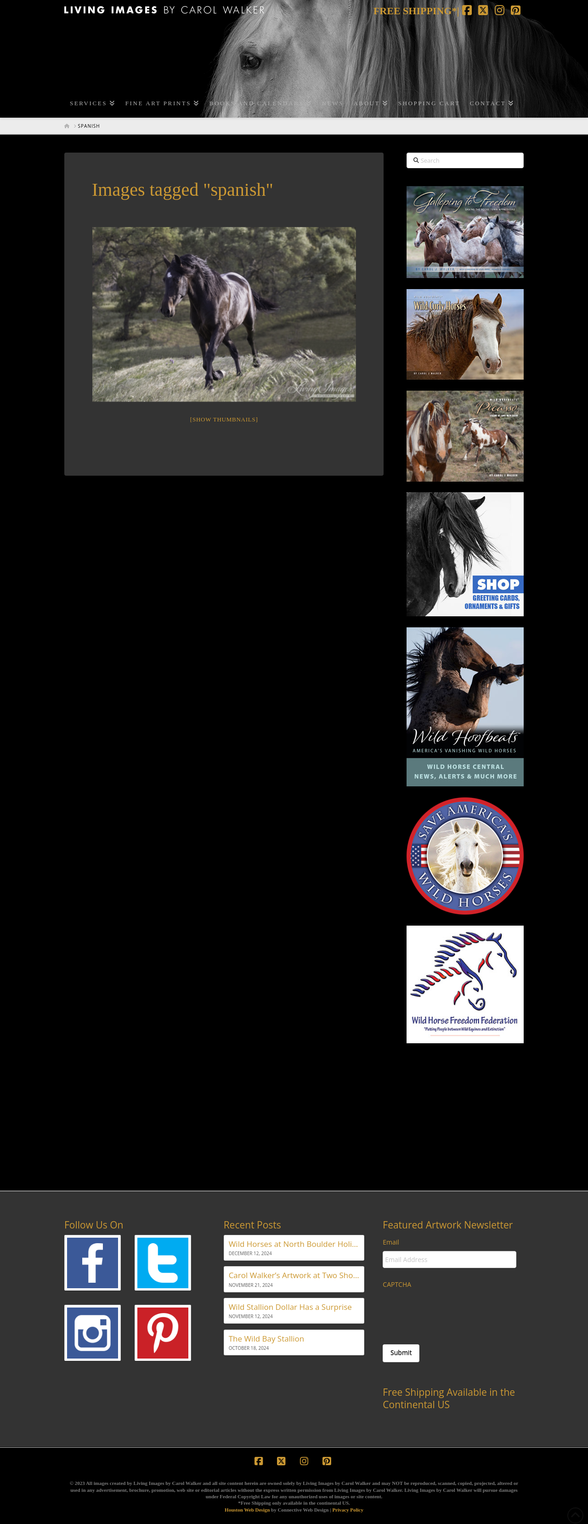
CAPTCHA (397, 1284)
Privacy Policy (347, 1510)
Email (391, 1242)
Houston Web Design (247, 1510)
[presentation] (452, 1312)
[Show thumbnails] (224, 419)
